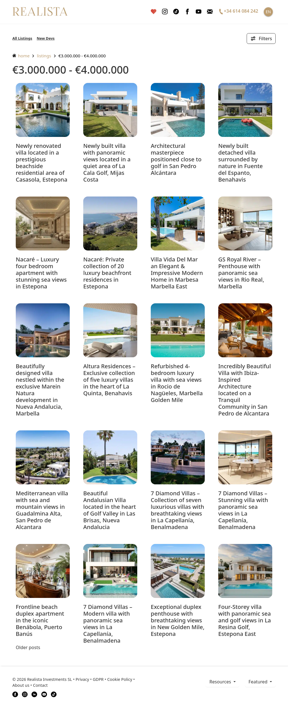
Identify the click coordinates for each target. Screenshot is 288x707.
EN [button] (268, 11)
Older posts (28, 647)
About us (20, 685)
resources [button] (220, 682)
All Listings (22, 38)
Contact (40, 685)
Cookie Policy (119, 679)
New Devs (46, 38)
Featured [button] (259, 682)
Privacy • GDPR (90, 679)
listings (44, 55)
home (21, 55)
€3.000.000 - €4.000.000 (82, 55)
